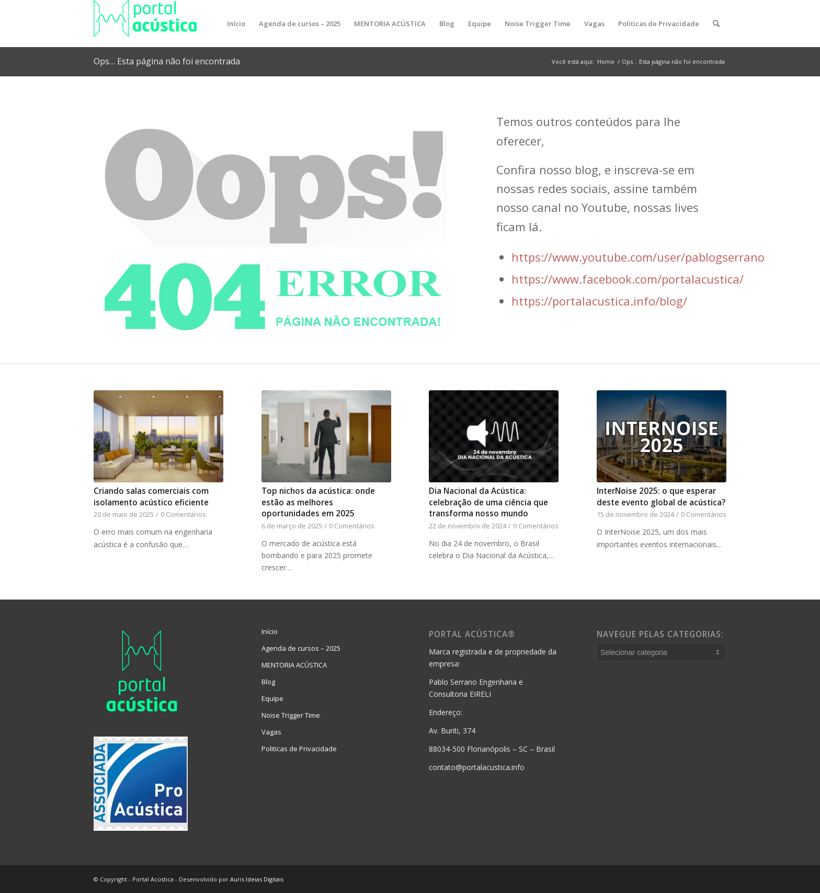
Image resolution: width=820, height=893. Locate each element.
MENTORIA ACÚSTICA (294, 665)
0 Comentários (183, 514)
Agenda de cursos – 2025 (300, 648)
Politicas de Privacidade (299, 748)
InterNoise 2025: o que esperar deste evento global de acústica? (661, 496)
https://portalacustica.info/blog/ (599, 301)
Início (269, 631)
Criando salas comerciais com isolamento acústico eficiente (151, 496)
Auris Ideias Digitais (256, 879)
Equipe (272, 698)
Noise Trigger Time (290, 715)
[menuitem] (236, 23)
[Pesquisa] (716, 23)
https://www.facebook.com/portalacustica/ (627, 279)
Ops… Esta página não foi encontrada (167, 61)
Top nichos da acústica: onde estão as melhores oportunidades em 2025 (318, 502)
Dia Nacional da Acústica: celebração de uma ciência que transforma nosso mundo (488, 502)
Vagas (271, 732)
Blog (268, 681)
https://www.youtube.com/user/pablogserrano (638, 257)
